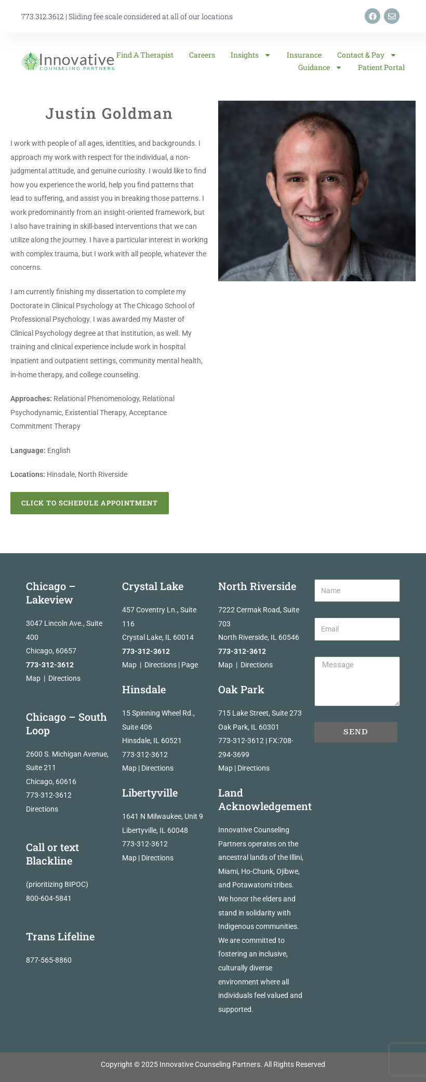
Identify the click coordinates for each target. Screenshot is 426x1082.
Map (33, 678)
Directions (64, 678)
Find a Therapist (145, 55)
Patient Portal (381, 67)
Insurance (304, 55)
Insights (251, 55)
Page (189, 665)
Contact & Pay (367, 55)
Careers (202, 55)
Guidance (320, 67)
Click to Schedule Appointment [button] (89, 503)
